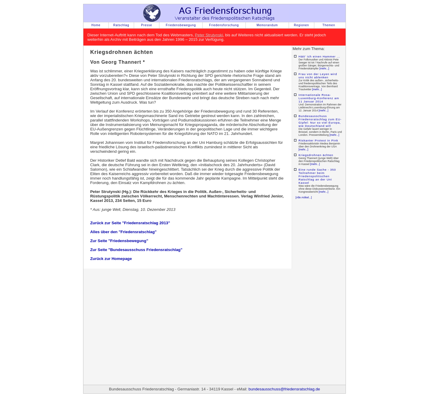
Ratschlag (121, 25)
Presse (146, 25)
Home (96, 25)
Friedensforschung (224, 25)
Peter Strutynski (209, 35)
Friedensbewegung (181, 25)
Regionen (301, 25)
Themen (328, 25)
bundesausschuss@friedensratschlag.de (284, 389)
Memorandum (267, 25)
